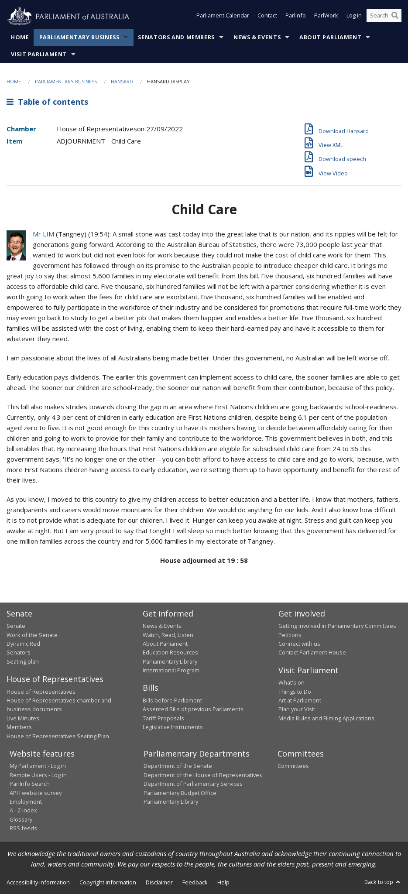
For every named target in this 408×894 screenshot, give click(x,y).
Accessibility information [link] (38, 882)
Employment (26, 801)
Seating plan (23, 661)
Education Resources (170, 652)
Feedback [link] (195, 882)
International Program (171, 670)
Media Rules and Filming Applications (326, 718)
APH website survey (36, 793)
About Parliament (330, 37)
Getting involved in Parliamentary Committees (337, 626)
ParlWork (326, 17)
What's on (291, 682)
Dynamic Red (23, 643)
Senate (16, 626)
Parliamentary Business (79, 37)
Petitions (290, 635)
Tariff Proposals (163, 718)
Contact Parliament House (312, 652)
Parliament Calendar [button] (222, 17)
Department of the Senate (178, 766)
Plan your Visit (296, 709)
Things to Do (294, 691)
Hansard (122, 81)
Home (20, 37)
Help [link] (223, 882)
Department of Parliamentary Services (193, 784)
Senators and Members (176, 37)
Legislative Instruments (173, 727)
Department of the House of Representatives (203, 775)
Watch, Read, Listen (168, 635)
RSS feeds (23, 828)
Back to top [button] (382, 882)
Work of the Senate (32, 635)
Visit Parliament (39, 54)
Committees (293, 766)
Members (19, 727)
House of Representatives (41, 691)
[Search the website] (384, 16)
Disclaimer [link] (159, 882)
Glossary (21, 819)
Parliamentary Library (170, 661)
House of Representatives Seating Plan (58, 736)
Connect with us (299, 643)
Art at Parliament (299, 700)
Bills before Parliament (172, 700)
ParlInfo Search (30, 784)
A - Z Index (23, 810)
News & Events (257, 37)
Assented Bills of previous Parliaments (193, 709)
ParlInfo (295, 17)
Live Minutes (23, 718)
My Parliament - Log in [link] (38, 766)
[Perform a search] (394, 16)
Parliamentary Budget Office (180, 793)
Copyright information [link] (107, 882)
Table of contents (47, 101)
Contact (267, 17)
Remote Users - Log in (38, 775)
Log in (354, 17)
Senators (19, 652)
